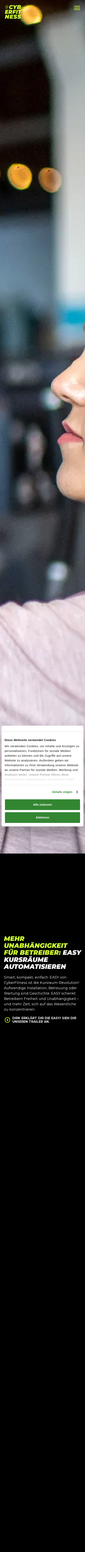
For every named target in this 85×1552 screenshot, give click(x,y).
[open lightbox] (41, 1022)
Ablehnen (42, 817)
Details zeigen (62, 792)
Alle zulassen (42, 804)
